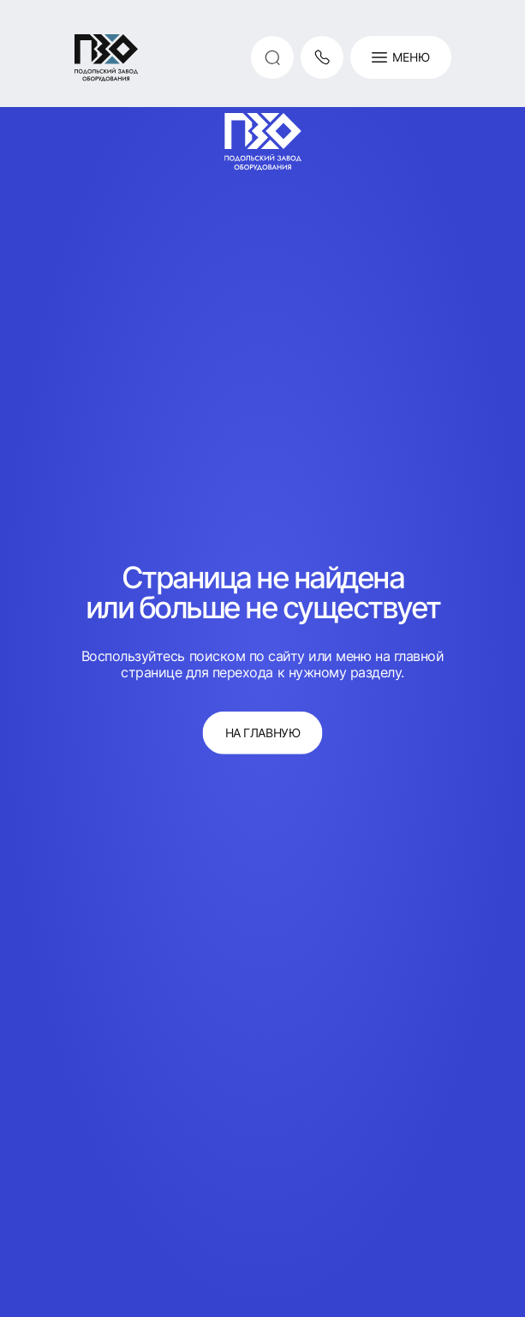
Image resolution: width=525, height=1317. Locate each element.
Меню (401, 57)
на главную (262, 732)
